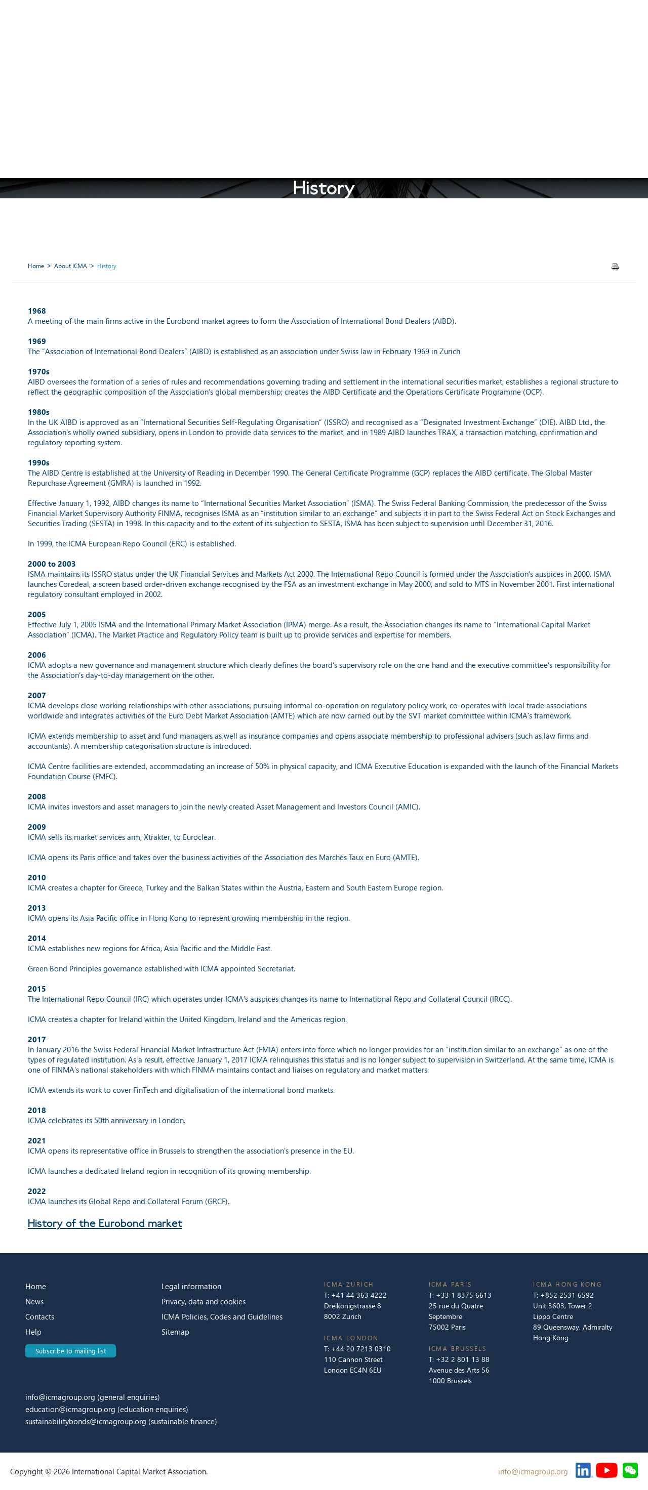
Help (33, 1332)
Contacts (39, 1316)
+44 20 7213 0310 (361, 1348)
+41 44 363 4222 (359, 1295)
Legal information (191, 1286)
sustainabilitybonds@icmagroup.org (86, 1421)
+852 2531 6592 (567, 1295)
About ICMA (70, 266)
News (34, 1301)
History (106, 266)
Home (36, 266)
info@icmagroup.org (60, 1397)
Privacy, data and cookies (203, 1301)
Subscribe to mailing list (70, 1350)
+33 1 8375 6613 (464, 1295)
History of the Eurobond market (105, 1223)
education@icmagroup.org (71, 1409)
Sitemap (175, 1332)
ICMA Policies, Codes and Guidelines (221, 1316)
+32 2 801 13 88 (463, 1359)
